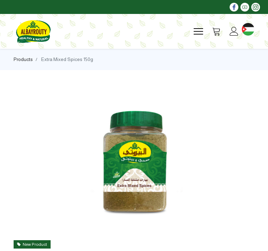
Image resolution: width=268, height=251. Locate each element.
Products (23, 59)
